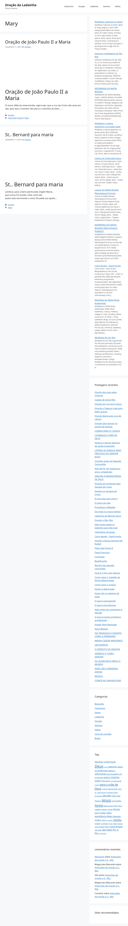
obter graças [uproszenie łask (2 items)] (118, 824)
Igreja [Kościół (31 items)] (99, 805)
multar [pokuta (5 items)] (98, 820)
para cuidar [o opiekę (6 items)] (100, 812)
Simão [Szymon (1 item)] (111, 824)
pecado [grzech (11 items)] (107, 795)
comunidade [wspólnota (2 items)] (99, 827)
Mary (26, 118)
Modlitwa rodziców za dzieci (109, 21)
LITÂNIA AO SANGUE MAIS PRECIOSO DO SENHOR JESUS (108, 453)
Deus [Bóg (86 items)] (99, 766)
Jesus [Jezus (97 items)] (106, 800)
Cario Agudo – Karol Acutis (108, 536)
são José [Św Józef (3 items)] (98, 830)
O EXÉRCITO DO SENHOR (107, 649)
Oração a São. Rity (104, 520)
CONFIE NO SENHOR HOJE (108, 680)
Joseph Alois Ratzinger (106, 624)
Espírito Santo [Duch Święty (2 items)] (112, 792)
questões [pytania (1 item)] (110, 820)
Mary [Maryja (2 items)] (120, 806)
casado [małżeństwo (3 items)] (97, 809)
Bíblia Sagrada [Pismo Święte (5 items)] (114, 816)
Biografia (99, 703)
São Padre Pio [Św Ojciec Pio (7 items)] (109, 829)
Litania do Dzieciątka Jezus (108, 158)
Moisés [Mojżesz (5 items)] (116, 809)
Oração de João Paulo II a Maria (37, 42)
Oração (81, 6)
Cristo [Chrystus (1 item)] (106, 767)
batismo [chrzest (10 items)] (112, 766)
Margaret (99, 856)
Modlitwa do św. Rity (105, 337)
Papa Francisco (102, 552)
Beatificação (101, 561)
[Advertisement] (43, 70)
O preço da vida (103, 503)
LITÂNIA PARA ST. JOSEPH (107, 431)
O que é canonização (105, 600)
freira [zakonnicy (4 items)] (107, 826)
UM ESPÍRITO (101, 644)
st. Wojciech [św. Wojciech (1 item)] (102, 833)
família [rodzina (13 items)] (117, 820)
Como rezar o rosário (105, 584)
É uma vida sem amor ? (106, 498)
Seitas (98, 729)
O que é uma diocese (105, 605)
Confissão (100, 556)
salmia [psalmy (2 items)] (104, 820)
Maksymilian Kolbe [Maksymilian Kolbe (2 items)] (111, 806)
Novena (106, 6)
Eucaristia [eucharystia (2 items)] (98, 796)
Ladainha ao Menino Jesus (108, 515)
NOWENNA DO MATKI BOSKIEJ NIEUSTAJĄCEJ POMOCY (106, 228)
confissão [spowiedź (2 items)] (104, 824)
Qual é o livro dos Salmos (107, 572)
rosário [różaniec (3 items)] (97, 823)
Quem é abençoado (105, 589)
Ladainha (94, 6)
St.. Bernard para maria (29, 135)
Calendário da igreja (105, 532)
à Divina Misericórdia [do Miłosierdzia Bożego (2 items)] (109, 789)
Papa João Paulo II (16, 118)
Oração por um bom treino (108, 404)
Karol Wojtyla (101, 628)
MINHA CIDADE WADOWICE (109, 640)
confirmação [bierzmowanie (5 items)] (110, 762)
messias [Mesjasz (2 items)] (104, 809)
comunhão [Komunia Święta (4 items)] (116, 801)
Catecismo (68, 6)
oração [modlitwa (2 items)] (110, 809)
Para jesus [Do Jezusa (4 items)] (105, 781)
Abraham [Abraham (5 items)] (99, 762)
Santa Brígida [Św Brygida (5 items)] (116, 826)
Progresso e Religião (105, 507)
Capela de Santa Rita (105, 399)
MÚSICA (99, 676)
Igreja (97, 712)
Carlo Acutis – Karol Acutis (108, 265)
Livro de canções (103, 734)
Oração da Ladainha (20, 5)
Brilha (117, 6)
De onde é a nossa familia (108, 511)
